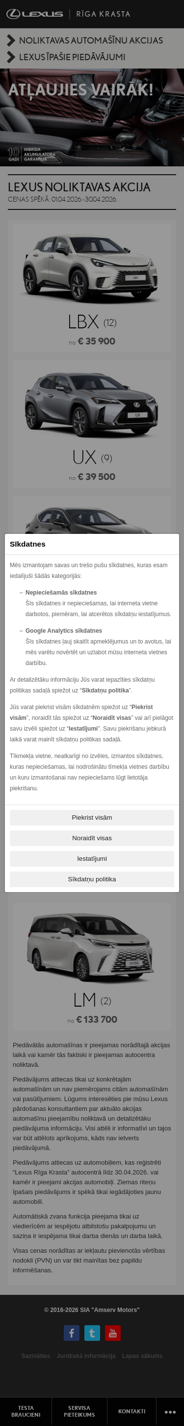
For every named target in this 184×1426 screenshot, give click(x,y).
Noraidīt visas (92, 838)
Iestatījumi (92, 858)
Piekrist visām (92, 817)
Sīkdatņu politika (92, 879)
